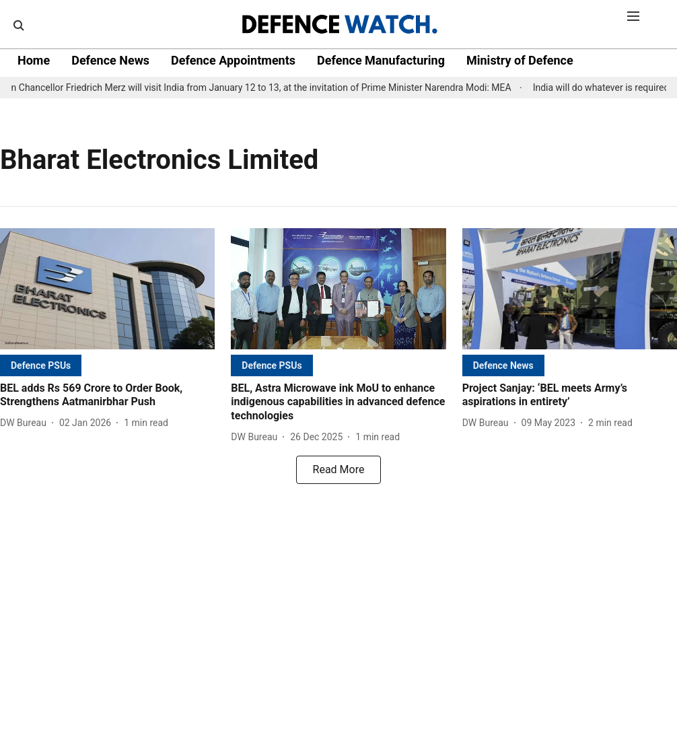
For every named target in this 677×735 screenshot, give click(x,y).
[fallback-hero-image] (107, 288)
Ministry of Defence (519, 60)
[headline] (107, 396)
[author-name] (26, 423)
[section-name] (40, 365)
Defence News (110, 60)
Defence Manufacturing (381, 60)
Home (33, 60)
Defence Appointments (233, 60)
